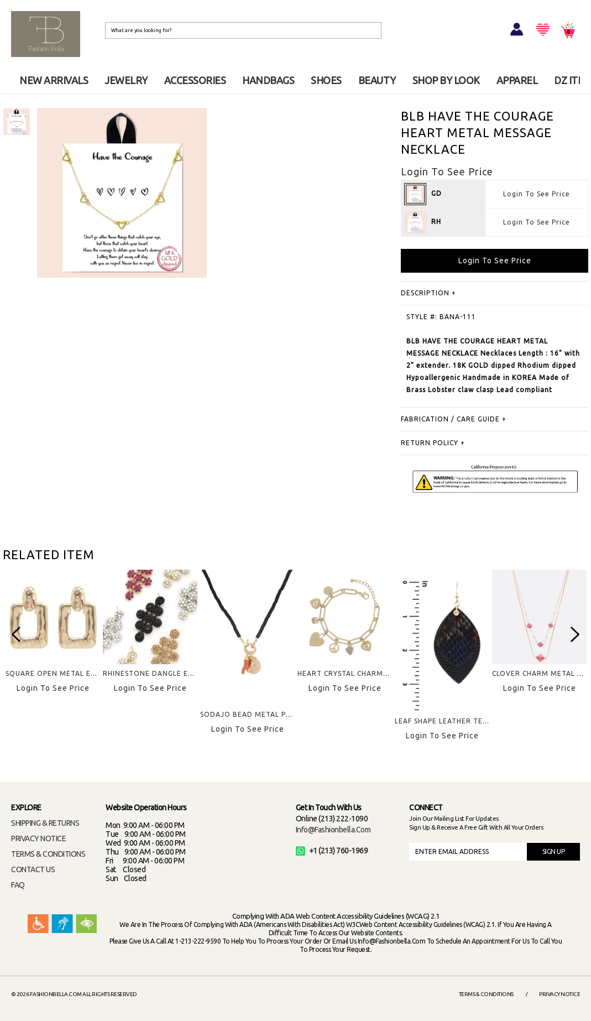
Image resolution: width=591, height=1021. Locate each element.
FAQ (18, 885)
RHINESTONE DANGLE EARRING (159, 673)
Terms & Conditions (486, 994)
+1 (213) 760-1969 (332, 850)
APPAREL (517, 80)
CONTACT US (33, 869)
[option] (16, 122)
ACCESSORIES (195, 80)
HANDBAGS (268, 80)
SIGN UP (553, 851)
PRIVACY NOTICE (38, 838)
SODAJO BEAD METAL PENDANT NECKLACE (277, 714)
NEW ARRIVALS (53, 80)
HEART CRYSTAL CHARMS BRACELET (361, 673)
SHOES (326, 80)
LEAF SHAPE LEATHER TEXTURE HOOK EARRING (480, 721)
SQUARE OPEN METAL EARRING (62, 673)
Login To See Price (536, 193)
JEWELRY (126, 80)
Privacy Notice (559, 994)
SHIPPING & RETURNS (45, 823)
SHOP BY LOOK (446, 80)
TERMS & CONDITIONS (48, 854)
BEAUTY (377, 80)
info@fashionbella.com (333, 829)
